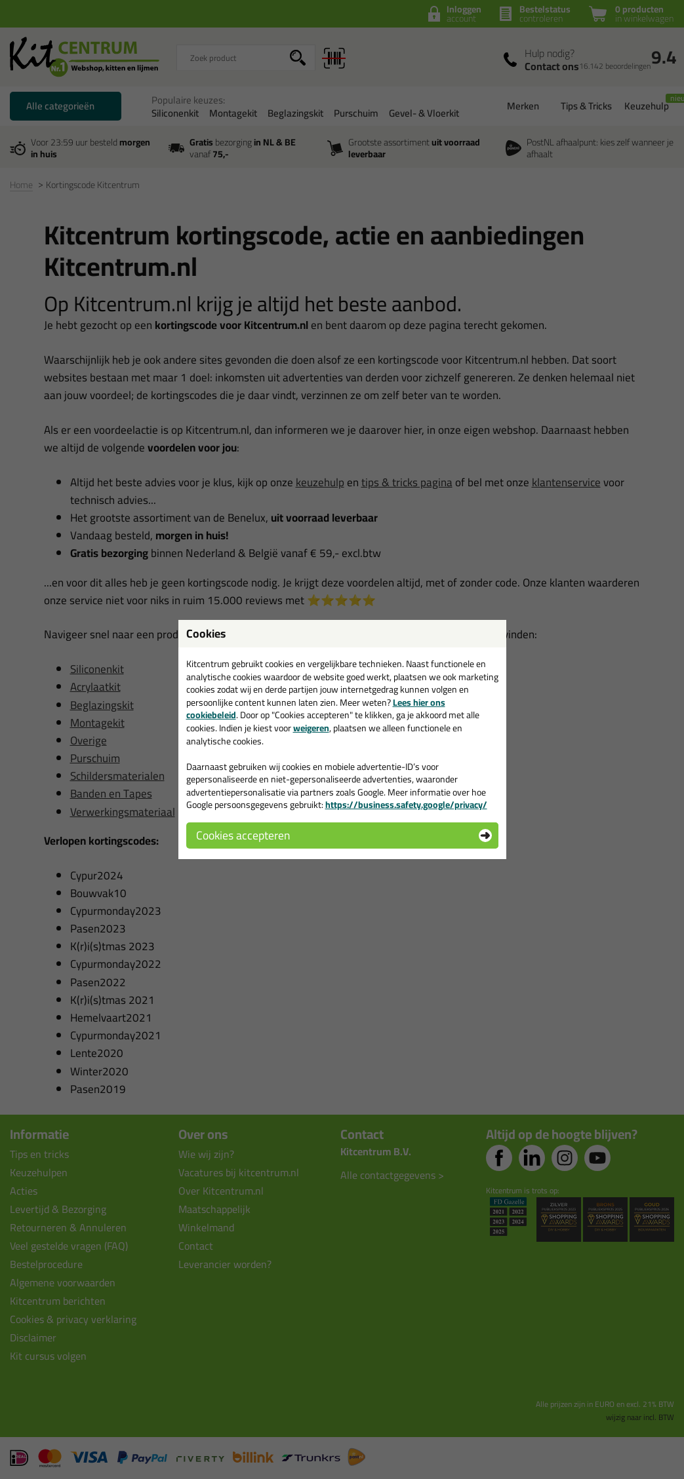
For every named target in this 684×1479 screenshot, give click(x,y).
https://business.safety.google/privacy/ (406, 804)
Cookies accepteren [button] (243, 835)
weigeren (311, 728)
